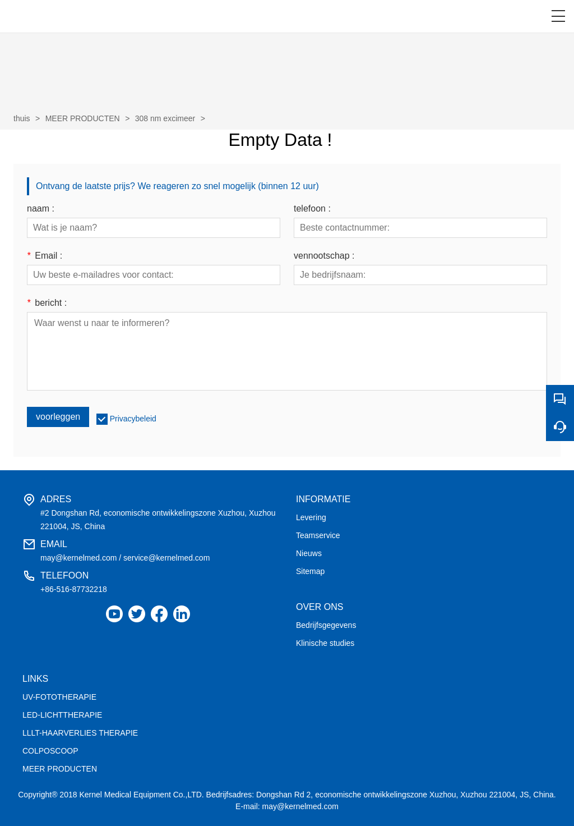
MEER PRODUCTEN (82, 118)
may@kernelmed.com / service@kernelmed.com (125, 557)
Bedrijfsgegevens (326, 625)
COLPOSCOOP (50, 750)
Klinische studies (325, 643)
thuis (21, 118)
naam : (40, 208)
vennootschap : (324, 255)
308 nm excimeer (165, 118)
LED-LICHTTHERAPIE (62, 714)
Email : (44, 255)
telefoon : (312, 208)
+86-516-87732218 (73, 589)
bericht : (47, 303)
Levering (311, 517)
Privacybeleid (133, 418)
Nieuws (309, 553)
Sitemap (310, 571)
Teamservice (318, 535)
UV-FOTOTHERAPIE (59, 696)
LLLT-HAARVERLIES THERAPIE (80, 732)
